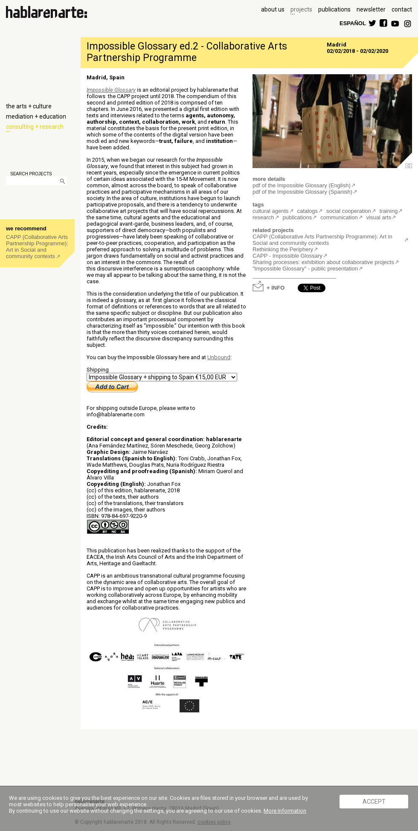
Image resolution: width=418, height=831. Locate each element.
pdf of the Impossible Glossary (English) (302, 185)
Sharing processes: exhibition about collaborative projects (323, 262)
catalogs (307, 211)
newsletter (371, 9)
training (389, 211)
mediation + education (36, 116)
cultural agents (271, 211)
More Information (285, 811)
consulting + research (35, 126)
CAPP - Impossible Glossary (287, 256)
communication (338, 217)
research (263, 217)
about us (272, 9)
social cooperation (348, 211)
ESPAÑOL (352, 23)
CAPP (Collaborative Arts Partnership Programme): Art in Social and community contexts (37, 246)
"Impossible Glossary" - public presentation (305, 268)
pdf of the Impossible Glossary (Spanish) (302, 192)
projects (301, 9)
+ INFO (275, 287)
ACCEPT (374, 801)
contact (402, 9)
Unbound (218, 357)
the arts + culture (29, 106)
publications (334, 9)
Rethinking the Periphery (283, 249)
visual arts (379, 217)
